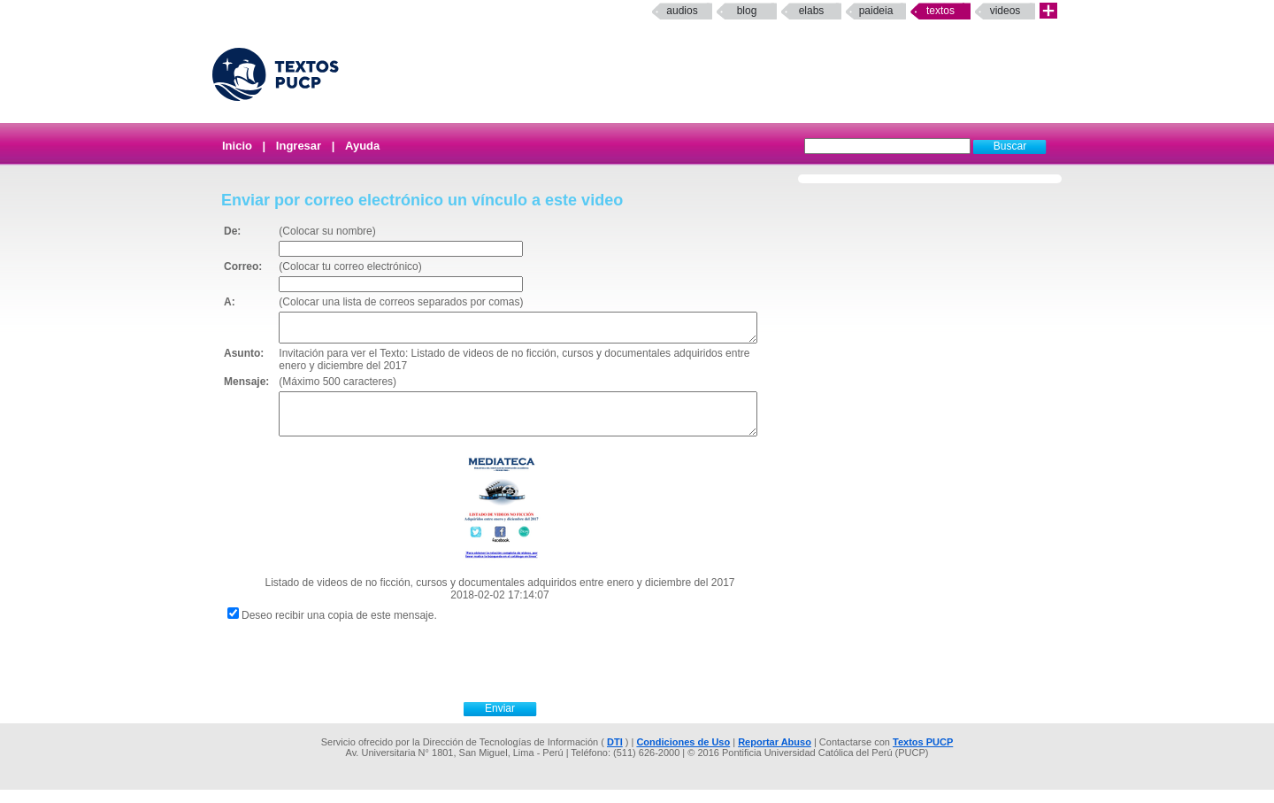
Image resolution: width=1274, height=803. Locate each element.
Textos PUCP (923, 755)
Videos (1005, 10)
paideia (876, 10)
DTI (615, 755)
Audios (681, 10)
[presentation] (519, 672)
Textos (940, 10)
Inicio (237, 145)
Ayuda (362, 145)
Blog (747, 10)
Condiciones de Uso (683, 755)
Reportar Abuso (774, 755)
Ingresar (298, 145)
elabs (812, 10)
